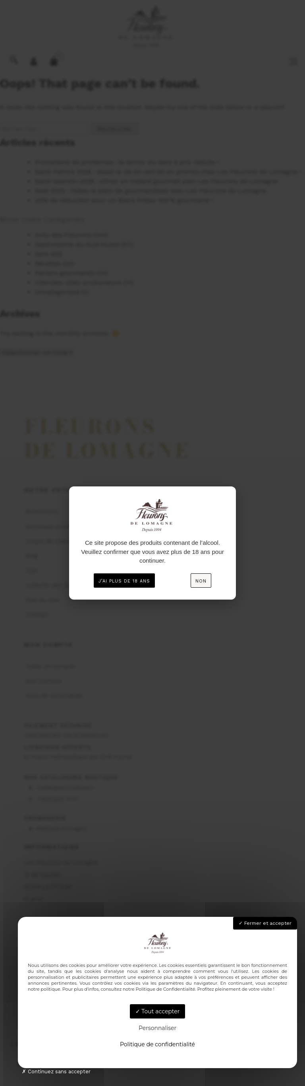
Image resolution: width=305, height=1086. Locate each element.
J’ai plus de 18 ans (124, 581)
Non (201, 581)
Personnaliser (157, 1028)
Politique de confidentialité (157, 1044)
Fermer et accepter (265, 923)
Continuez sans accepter (56, 1071)
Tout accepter (157, 1011)
